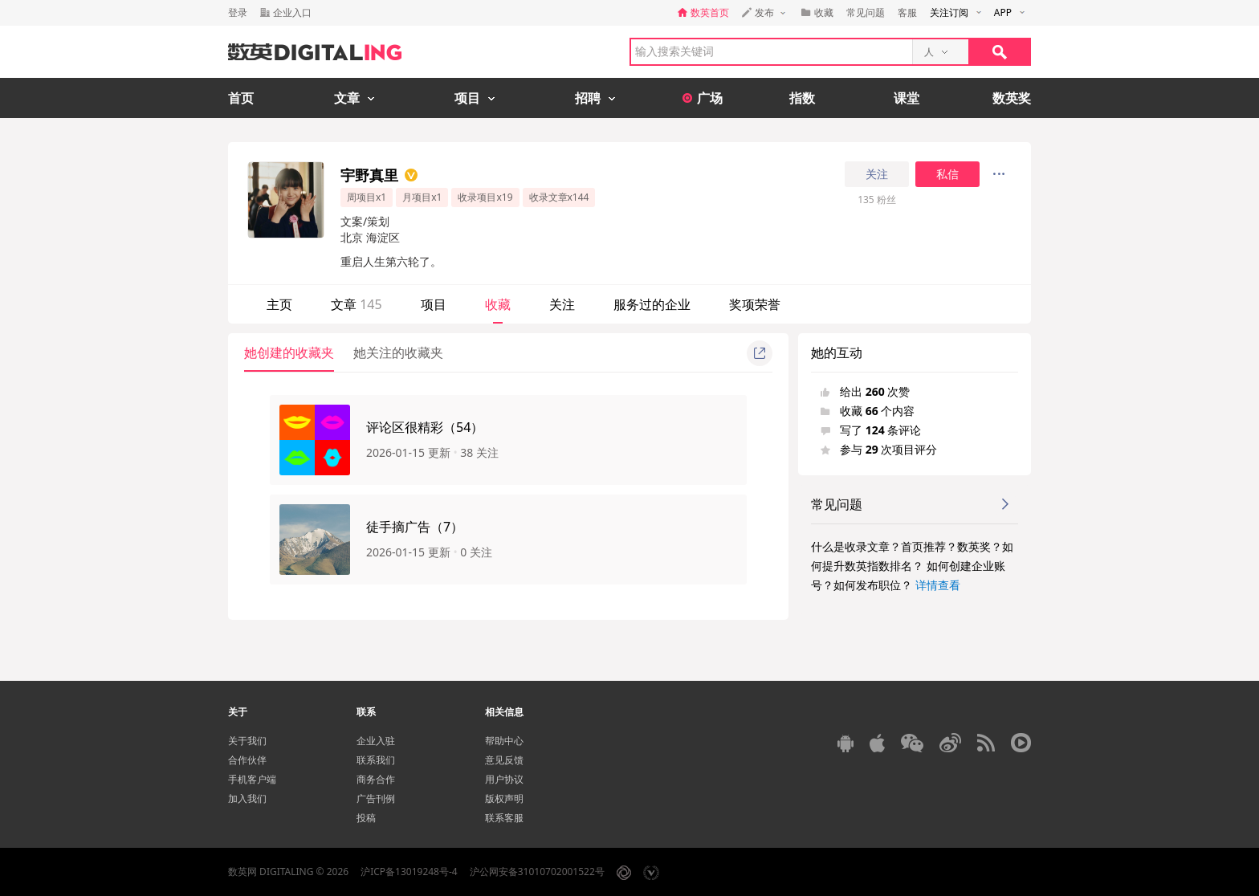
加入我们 (247, 798)
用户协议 (504, 779)
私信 (947, 174)
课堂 (906, 98)
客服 (907, 12)
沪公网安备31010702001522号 (537, 871)
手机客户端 (252, 779)
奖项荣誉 (754, 304)
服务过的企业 (652, 304)
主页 (279, 304)
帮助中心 (504, 740)
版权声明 (504, 798)
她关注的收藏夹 (398, 352)
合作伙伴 (247, 760)
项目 (433, 304)
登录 (237, 12)
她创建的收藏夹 (289, 352)
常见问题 (865, 12)
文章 (356, 304)
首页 (241, 98)
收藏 (498, 304)
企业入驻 (376, 740)
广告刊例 (376, 798)
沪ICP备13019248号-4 (409, 871)
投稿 (366, 818)
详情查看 (937, 585)
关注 (877, 174)
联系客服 (504, 818)
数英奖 (1011, 98)
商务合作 (376, 779)
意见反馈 (504, 760)
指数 (802, 98)
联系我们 (376, 760)
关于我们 (247, 740)
